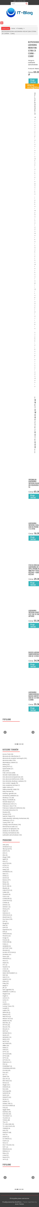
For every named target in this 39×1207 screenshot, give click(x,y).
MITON (6, 1025)
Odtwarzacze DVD (9, 804)
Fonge (5, 938)
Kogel (5, 996)
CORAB (6, 903)
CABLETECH (7, 890)
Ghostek (6, 950)
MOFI (5, 1031)
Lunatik (6, 1008)
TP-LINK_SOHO (9, 1126)
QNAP (6, 1076)
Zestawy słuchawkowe (11, 833)
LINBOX (6, 1004)
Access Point (8, 754)
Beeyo (6, 882)
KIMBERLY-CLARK (9, 992)
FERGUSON (7, 934)
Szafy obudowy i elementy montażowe (16, 818)
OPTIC (6, 1052)
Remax (6, 1083)
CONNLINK (7, 898)
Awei (5, 874)
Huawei (6, 967)
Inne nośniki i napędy (10, 783)
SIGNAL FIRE (7, 1103)
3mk (6, 845)
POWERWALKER (9, 1068)
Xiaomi (6, 1157)
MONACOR (7, 1033)
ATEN (6, 865)
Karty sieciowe (8, 791)
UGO (5, 1134)
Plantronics (7, 1062)
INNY (5, 975)
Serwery (7, 814)
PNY (5, 1064)
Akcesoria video (9, 760)
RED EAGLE (7, 1081)
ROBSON (6, 1087)
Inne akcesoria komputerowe (13, 777)
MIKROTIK (7, 1021)
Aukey (6, 869)
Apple (5, 859)
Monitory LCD (8, 797)
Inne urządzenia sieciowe (11, 785)
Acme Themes (19, 1204)
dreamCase (7, 917)
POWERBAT (7, 1066)
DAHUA (6, 905)
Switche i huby (9, 816)
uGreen (6, 1136)
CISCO (6, 896)
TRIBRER (6, 1128)
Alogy (6, 857)
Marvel (6, 1014)
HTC (5, 965)
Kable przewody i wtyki (11, 789)
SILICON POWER (9, 1105)
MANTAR (6, 1012)
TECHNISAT (7, 1116)
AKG (5, 853)
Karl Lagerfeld (8, 989)
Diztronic (6, 913)
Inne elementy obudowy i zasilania (14, 781)
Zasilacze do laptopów (11, 829)
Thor (5, 1122)
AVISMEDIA (7, 871)
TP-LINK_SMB (8, 1124)
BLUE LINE (7, 886)
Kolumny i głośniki (9, 793)
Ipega (5, 985)
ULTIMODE (7, 1139)
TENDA (6, 1120)
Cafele (6, 892)
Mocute (6, 1029)
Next (33, 732)
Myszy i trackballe (9, 800)
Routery (6, 812)
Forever (6, 940)
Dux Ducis (7, 919)
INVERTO (7, 979)
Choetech (6, 894)
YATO (5, 1159)
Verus (5, 1143)
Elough (6, 923)
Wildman (6, 1151)
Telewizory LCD (8, 820)
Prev (5, 732)
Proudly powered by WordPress (11, 1202)
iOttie (6, 981)
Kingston (6, 994)
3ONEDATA (7, 847)
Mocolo (6, 1027)
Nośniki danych (9, 802)
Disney (6, 909)
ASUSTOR (7, 863)
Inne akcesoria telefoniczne (13, 779)
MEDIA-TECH (8, 1018)
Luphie (6, 1010)
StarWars (7, 1112)
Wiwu (6, 1153)
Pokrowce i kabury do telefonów (14, 808)
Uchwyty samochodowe (12, 824)
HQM (6, 963)
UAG (5, 1130)
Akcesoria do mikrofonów (11, 756)
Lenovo (6, 998)
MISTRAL (6, 1023)
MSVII (6, 1039)
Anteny (6, 764)
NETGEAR (7, 1043)
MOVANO (7, 1037)
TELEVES (6, 1118)
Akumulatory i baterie (10, 762)
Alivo (5, 855)
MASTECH (7, 1016)
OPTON (6, 1060)
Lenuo (5, 1000)
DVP (5, 921)
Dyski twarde (8, 769)
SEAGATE (7, 1097)
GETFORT (7, 948)
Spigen (6, 1110)
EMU (5, 925)
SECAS (6, 1099)
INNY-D (6, 977)
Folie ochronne (9, 773)
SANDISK (6, 1093)
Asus (5, 861)
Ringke (6, 1085)
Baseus (7, 880)
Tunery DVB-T (8, 822)
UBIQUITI (7, 1132)
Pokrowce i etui (9, 806)
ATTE (6, 867)
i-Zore (5, 969)
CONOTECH (7, 900)
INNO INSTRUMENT (10, 973)
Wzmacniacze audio (10, 826)
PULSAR (6, 1070)
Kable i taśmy (8, 787)
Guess (6, 956)
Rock (5, 1089)
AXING (6, 876)
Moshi (6, 1035)
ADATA (6, 851)
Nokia (5, 1047)
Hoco (5, 960)
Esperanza (7, 929)
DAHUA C (6, 907)
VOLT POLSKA (8, 1145)
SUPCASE (7, 1114)
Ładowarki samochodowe (12, 835)
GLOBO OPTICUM (9, 952)
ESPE (5, 927)
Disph (5, 911)
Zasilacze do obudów (10, 831)
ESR (5, 931)
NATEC (6, 1041)
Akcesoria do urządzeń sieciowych (15, 758)
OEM (5, 1050)
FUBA (5, 944)
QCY (5, 1074)
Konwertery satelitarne (10, 795)
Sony (5, 1107)
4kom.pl (7, 849)
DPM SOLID (7, 915)
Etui (6, 771)
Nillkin (6, 1045)
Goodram (7, 954)
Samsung (7, 1091)
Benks (6, 884)
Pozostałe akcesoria (10, 810)
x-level (5, 1155)
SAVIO (6, 1095)
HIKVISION (7, 958)
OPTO (5, 1058)
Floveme (7, 936)
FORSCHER (7, 942)
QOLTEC (6, 1078)
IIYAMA (6, 971)
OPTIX (6, 1056)
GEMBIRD (7, 946)
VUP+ (5, 1147)
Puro (5, 1072)
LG (4, 1002)
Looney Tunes (8, 1006)
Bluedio (6, 888)
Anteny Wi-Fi (7, 766)
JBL (5, 987)
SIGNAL (6, 1101)
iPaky (6, 983)
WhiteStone (7, 1149)
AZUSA (6, 878)
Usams (6, 1141)
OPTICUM (7, 1054)
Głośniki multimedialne (10, 775)
